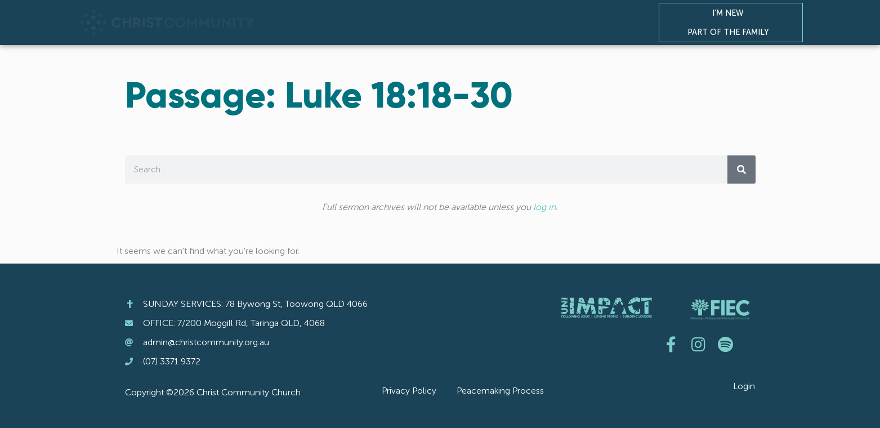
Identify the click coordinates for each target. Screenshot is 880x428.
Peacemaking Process (500, 390)
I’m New (730, 13)
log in (544, 207)
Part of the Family (730, 32)
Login (744, 386)
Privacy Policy (409, 390)
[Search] (741, 169)
